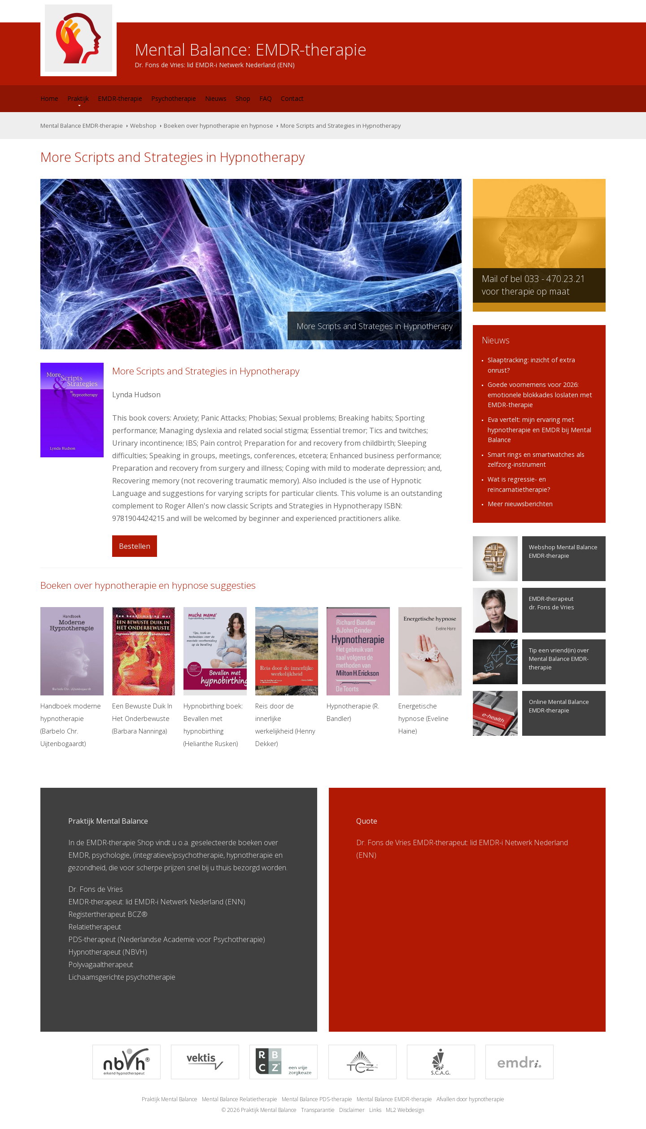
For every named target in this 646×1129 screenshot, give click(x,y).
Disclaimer (352, 1110)
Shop (243, 98)
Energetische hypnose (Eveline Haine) (430, 671)
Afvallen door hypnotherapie (470, 1099)
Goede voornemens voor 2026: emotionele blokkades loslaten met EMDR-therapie (540, 394)
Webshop (143, 126)
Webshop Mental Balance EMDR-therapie (535, 558)
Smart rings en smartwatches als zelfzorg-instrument (536, 459)
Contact (292, 98)
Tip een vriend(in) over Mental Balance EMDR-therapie (531, 661)
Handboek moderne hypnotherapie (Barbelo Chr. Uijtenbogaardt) (72, 677)
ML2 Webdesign (405, 1110)
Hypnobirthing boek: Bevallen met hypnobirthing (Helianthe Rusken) (215, 677)
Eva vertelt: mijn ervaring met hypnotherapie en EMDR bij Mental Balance (539, 429)
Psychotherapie (173, 98)
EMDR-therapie (120, 98)
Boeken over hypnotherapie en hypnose (218, 126)
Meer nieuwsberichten (520, 503)
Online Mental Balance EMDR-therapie (531, 713)
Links (375, 1110)
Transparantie (318, 1110)
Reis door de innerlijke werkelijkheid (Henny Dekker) (287, 677)
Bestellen (134, 546)
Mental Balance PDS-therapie (317, 1099)
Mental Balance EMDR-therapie (81, 126)
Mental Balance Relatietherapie (239, 1099)
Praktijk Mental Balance (169, 1099)
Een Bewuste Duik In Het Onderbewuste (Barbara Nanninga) (143, 671)
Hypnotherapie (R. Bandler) (358, 665)
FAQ (265, 98)
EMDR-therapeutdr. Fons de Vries (523, 610)
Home (49, 98)
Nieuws (216, 98)
